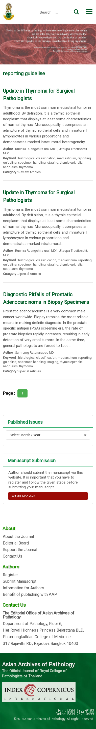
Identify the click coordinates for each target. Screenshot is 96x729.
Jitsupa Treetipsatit (73, 250)
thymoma (26, 167)
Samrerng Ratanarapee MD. (34, 352)
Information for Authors (23, 588)
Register (10, 575)
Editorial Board (16, 543)
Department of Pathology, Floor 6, (32, 624)
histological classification (37, 158)
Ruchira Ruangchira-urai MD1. (36, 149)
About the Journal (18, 537)
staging (52, 162)
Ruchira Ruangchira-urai (32, 250)
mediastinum (66, 158)
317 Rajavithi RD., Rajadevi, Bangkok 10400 (40, 644)
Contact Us (12, 556)
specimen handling (32, 162)
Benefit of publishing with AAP (30, 595)
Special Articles (29, 274)
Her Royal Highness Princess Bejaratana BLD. (43, 630)
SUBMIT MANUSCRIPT (25, 495)
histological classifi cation (37, 260)
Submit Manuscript (19, 581)
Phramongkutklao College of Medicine (37, 637)
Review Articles (29, 172)
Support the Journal (20, 550)
